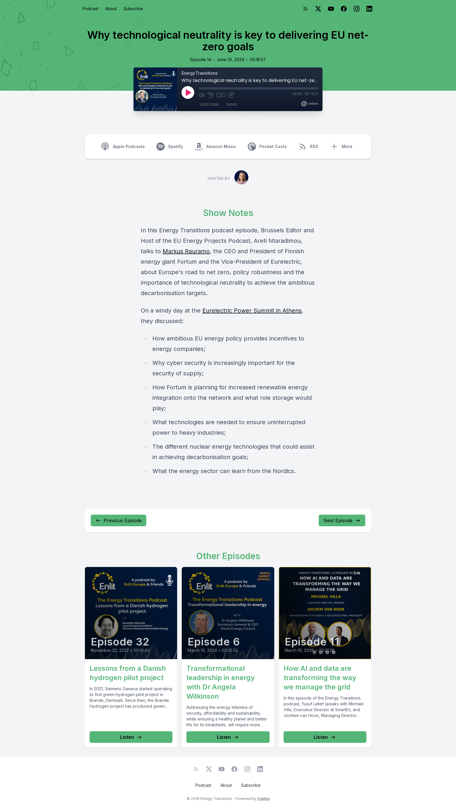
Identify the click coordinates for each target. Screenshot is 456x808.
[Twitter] (318, 8)
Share (231, 104)
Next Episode (342, 520)
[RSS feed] (305, 8)
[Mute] (202, 95)
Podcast (90, 8)
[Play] (187, 92)
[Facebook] (344, 8)
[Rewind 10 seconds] (210, 95)
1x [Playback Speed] (221, 95)
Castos (263, 798)
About (111, 8)
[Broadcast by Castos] (309, 104)
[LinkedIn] (369, 8)
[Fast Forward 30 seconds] (231, 95)
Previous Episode (118, 520)
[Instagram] (356, 8)
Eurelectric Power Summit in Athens (252, 310)
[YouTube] (331, 8)
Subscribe (133, 8)
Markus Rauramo (186, 251)
